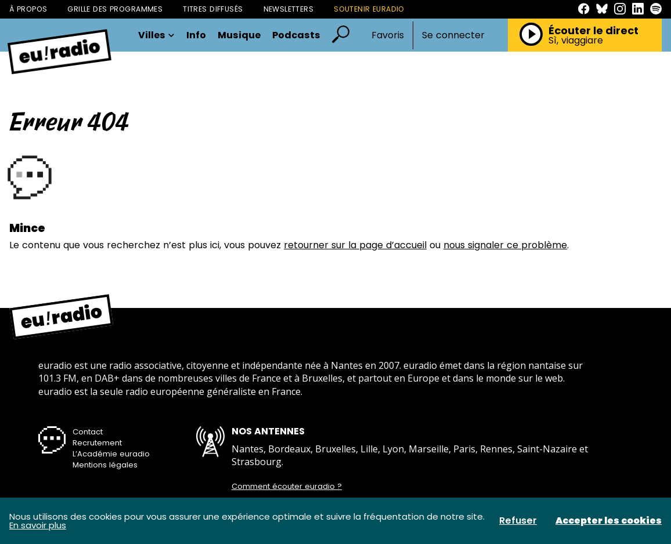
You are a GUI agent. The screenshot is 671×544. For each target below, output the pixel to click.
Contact (88, 431)
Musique (239, 35)
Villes (156, 35)
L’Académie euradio (111, 453)
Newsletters (289, 9)
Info (196, 35)
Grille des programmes (115, 9)
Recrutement (97, 442)
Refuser (518, 520)
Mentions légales (105, 464)
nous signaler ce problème (505, 245)
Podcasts (296, 35)
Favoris (387, 35)
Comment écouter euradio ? (287, 486)
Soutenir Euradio (369, 9)
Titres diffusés (213, 9)
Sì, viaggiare (576, 40)
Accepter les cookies (608, 520)
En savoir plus (37, 525)
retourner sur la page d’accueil (355, 245)
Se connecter (453, 35)
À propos (28, 9)
